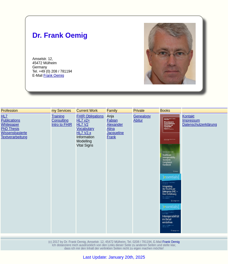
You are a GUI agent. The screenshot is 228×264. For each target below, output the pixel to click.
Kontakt (188, 116)
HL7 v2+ (83, 120)
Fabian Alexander (115, 122)
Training (58, 116)
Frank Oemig (53, 75)
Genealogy (142, 116)
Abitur (137, 120)
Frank (111, 137)
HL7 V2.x (84, 133)
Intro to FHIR (62, 124)
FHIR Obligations (90, 116)
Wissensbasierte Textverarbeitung (14, 135)
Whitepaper (10, 124)
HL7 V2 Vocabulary (85, 126)
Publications (10, 120)
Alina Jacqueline (115, 131)
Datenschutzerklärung (199, 124)
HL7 (4, 116)
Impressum (191, 120)
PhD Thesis (10, 129)
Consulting (60, 120)
